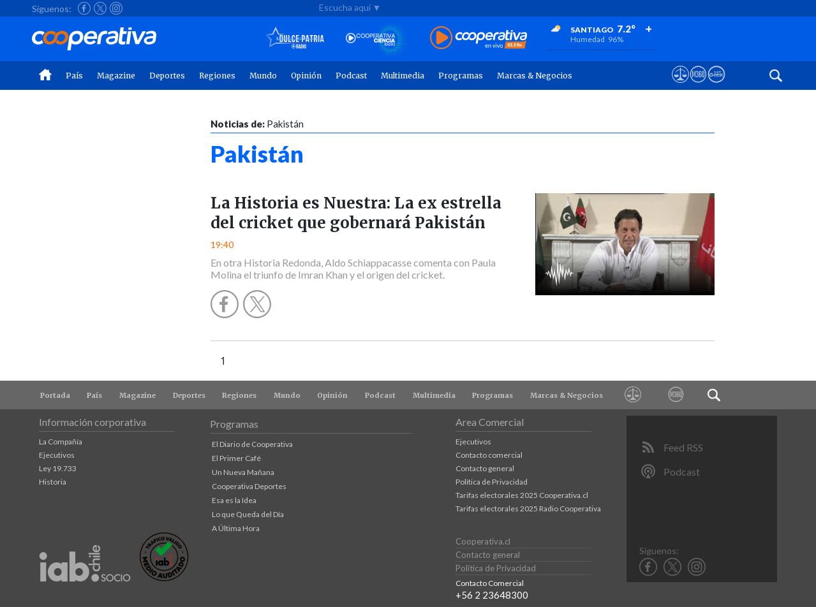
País (74, 75)
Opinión (306, 75)
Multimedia (402, 75)
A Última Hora (236, 528)
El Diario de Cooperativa (252, 444)
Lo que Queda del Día (248, 514)
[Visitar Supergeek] (716, 86)
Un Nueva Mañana (243, 472)
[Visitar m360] (698, 86)
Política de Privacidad (492, 481)
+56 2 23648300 (492, 595)
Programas (460, 75)
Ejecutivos (57, 455)
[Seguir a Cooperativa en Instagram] (116, 8)
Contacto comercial (489, 455)
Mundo (263, 75)
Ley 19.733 (58, 468)
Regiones (217, 75)
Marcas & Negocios (534, 75)
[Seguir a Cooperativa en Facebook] (84, 8)
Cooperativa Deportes (249, 486)
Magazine (116, 75)
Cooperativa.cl (483, 541)
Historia (52, 481)
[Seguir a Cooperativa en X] (100, 8)
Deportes (167, 75)
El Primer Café (236, 458)
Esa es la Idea (234, 500)
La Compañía (60, 441)
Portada (55, 395)
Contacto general (485, 468)
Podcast (351, 75)
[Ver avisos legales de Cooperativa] (680, 86)
